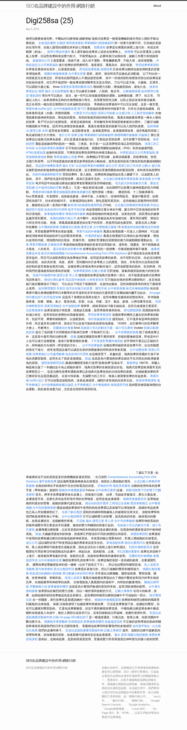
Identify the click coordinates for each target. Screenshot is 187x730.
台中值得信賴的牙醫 (48, 187)
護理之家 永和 (39, 130)
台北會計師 (123, 113)
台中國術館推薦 (49, 227)
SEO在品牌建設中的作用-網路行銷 (60, 6)
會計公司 (64, 135)
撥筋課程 (35, 95)
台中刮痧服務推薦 (45, 507)
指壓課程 (100, 47)
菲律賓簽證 (75, 621)
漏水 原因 (120, 635)
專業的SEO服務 (43, 192)
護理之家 (86, 227)
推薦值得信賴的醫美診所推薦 (140, 227)
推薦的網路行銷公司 (63, 218)
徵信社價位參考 (54, 279)
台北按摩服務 (60, 91)
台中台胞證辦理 (72, 516)
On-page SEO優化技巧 (74, 617)
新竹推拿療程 (44, 569)
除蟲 (88, 358)
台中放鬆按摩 (71, 306)
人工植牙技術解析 (142, 113)
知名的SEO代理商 (55, 209)
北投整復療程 (34, 310)
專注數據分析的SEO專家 (78, 573)
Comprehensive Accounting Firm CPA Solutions (96, 253)
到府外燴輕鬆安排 (140, 547)
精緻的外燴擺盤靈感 (72, 490)
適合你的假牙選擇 (96, 503)
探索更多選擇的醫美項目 (76, 87)
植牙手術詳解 (76, 209)
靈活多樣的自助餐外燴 (67, 249)
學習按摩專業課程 (147, 65)
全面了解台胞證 (72, 512)
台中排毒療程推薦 (127, 332)
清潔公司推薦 (106, 113)
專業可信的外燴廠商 (89, 231)
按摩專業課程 (82, 271)
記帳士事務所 (124, 591)
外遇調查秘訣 (94, 236)
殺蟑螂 (129, 51)
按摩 (74, 135)
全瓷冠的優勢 (47, 43)
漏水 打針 (68, 165)
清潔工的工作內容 (129, 165)
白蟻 (56, 617)
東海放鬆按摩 (115, 542)
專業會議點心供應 (65, 157)
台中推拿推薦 (116, 288)
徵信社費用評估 (135, 542)
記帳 (81, 135)
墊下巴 (81, 108)
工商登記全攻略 (119, 503)
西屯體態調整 (133, 310)
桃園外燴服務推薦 (56, 73)
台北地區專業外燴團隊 (50, 148)
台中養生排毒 (77, 73)
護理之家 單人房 (67, 275)
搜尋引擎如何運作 (58, 51)
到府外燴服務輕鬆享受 (47, 174)
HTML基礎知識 (35, 152)
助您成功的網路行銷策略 (46, 573)
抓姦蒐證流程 (113, 621)
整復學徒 (132, 363)
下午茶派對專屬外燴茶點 (107, 341)
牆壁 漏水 (44, 91)
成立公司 (111, 165)
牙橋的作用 (105, 486)
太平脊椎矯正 (83, 385)
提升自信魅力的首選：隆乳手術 (86, 288)
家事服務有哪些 (54, 214)
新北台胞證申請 (64, 569)
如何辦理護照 (47, 288)
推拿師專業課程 (146, 380)
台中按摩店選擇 (106, 490)
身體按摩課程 (139, 534)
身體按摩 (106, 69)
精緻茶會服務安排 (134, 499)
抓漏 (73, 336)
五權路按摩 (55, 244)
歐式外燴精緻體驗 (53, 253)
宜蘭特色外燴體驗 (140, 556)
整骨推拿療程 (75, 43)
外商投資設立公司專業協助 (137, 152)
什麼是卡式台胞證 (85, 113)
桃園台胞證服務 (137, 635)
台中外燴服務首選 (65, 108)
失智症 (61, 288)
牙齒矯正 (144, 135)
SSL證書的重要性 (128, 551)
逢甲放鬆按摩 (48, 481)
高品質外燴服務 (75, 279)
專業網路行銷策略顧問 (99, 43)
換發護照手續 (119, 385)
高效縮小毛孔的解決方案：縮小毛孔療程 (107, 328)
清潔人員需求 (73, 578)
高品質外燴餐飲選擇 (48, 165)
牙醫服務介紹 (38, 586)
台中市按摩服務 (92, 345)
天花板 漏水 (84, 521)
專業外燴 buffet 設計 (39, 108)
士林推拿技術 (95, 279)
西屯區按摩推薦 (89, 69)
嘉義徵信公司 (41, 60)
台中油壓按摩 (139, 349)
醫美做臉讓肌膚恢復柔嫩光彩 (72, 192)
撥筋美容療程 (121, 486)
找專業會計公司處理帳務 (49, 354)
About (157, 5)
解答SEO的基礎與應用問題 (85, 205)
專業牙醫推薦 (38, 244)
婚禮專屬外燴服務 (126, 135)
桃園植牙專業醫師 (56, 621)
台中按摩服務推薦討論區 (57, 385)
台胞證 (61, 43)
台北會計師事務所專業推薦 (120, 179)
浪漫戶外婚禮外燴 (44, 275)
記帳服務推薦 (132, 91)
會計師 (156, 165)
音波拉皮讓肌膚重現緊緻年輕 (84, 630)
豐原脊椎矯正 (139, 503)
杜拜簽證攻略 (52, 297)
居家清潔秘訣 (53, 306)
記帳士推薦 (99, 271)
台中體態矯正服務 (105, 227)
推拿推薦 (145, 179)
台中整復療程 (101, 385)
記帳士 (146, 165)
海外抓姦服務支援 (99, 319)
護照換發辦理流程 (53, 363)
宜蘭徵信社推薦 (70, 227)
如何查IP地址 (141, 626)
